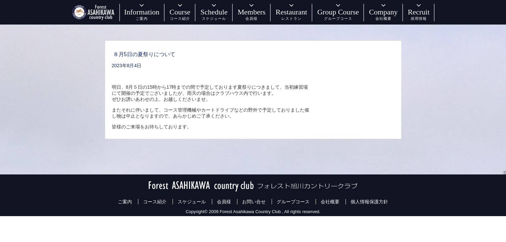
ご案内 (125, 201)
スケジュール (192, 201)
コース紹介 (155, 201)
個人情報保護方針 (369, 201)
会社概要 (330, 201)
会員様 (224, 201)
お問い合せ (254, 201)
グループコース (293, 201)
